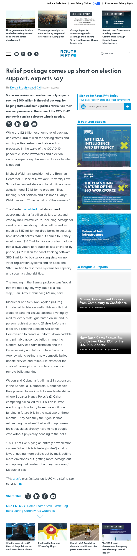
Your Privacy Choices (85, 3)
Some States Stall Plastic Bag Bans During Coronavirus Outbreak (37, 508)
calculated (30, 209)
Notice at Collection (56, 3)
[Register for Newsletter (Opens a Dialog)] (127, 106)
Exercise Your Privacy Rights (119, 3)
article (17, 478)
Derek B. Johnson (21, 87)
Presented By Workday (92, 307)
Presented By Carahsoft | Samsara (99, 349)
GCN (37, 87)
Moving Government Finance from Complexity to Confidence (103, 301)
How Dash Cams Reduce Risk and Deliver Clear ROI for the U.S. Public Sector (101, 341)
